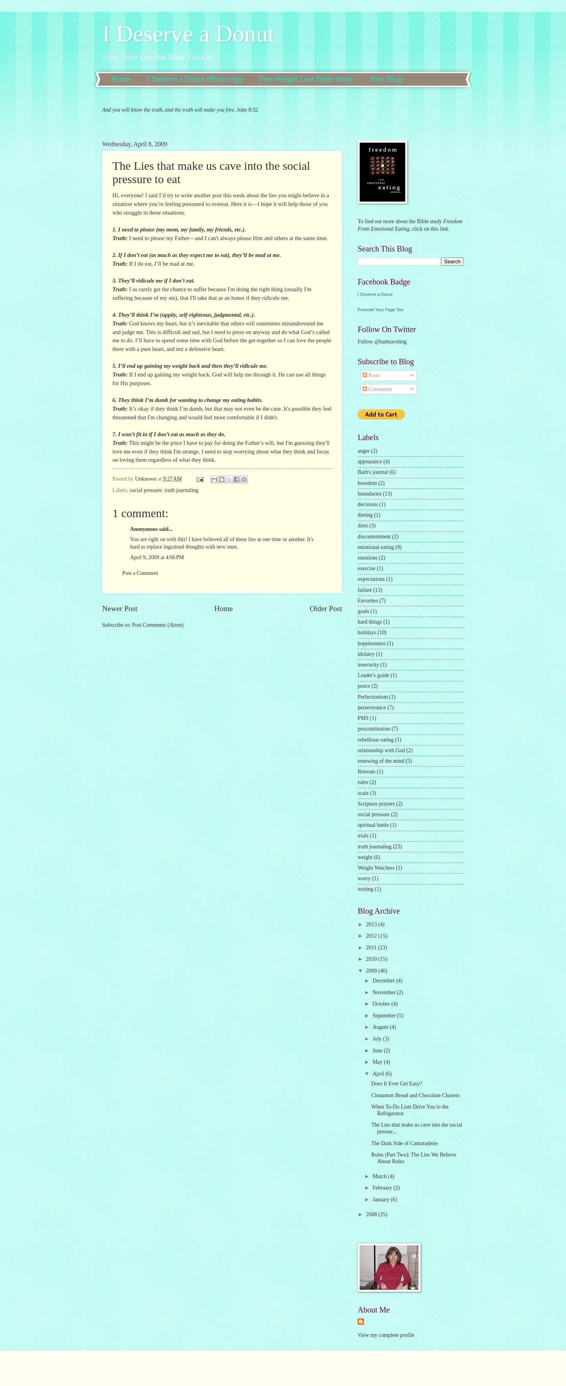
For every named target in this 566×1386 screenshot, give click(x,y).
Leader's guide (373, 675)
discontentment (374, 537)
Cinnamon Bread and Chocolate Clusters (415, 1095)
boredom (367, 483)
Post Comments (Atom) (158, 625)
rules (363, 782)
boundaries (370, 494)
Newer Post (120, 608)
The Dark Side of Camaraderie (404, 1143)
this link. (439, 229)
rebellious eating (376, 740)
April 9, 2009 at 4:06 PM (157, 557)
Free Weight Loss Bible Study (306, 79)
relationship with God (381, 750)
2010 (372, 959)
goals (363, 611)
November (385, 992)
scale (363, 793)
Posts (371, 375)
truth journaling (181, 490)
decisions (368, 504)
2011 (372, 948)
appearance (370, 461)
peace (364, 686)
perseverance (372, 707)
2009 (372, 971)
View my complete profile (386, 1335)
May (378, 1062)
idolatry (366, 654)
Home (121, 79)
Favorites (368, 601)
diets (363, 526)
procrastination (374, 729)
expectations (371, 579)
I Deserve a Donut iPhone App (195, 79)
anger (364, 451)
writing (365, 889)
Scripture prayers (376, 804)
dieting (365, 515)
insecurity (368, 665)
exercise (366, 568)
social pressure (146, 490)
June (378, 1051)
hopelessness (372, 643)
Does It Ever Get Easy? (396, 1084)
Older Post (326, 608)
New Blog (386, 79)
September (385, 1016)
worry (364, 878)
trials (363, 836)
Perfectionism (373, 697)
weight (365, 857)
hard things (370, 622)
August (381, 1027)
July (378, 1039)
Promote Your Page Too (380, 309)
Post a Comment (140, 573)
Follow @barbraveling (382, 342)
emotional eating (376, 547)
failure (365, 590)
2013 (372, 924)
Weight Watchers (376, 868)
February (383, 1188)
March (380, 1176)
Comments (377, 389)
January (382, 1199)
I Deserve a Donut (188, 34)
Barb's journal (373, 472)
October (382, 1004)
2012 (372, 936)
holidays (367, 632)
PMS (363, 718)
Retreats (366, 772)
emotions (368, 558)
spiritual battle (373, 825)
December (384, 981)
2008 (372, 1214)
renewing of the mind (381, 761)
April (379, 1074)
